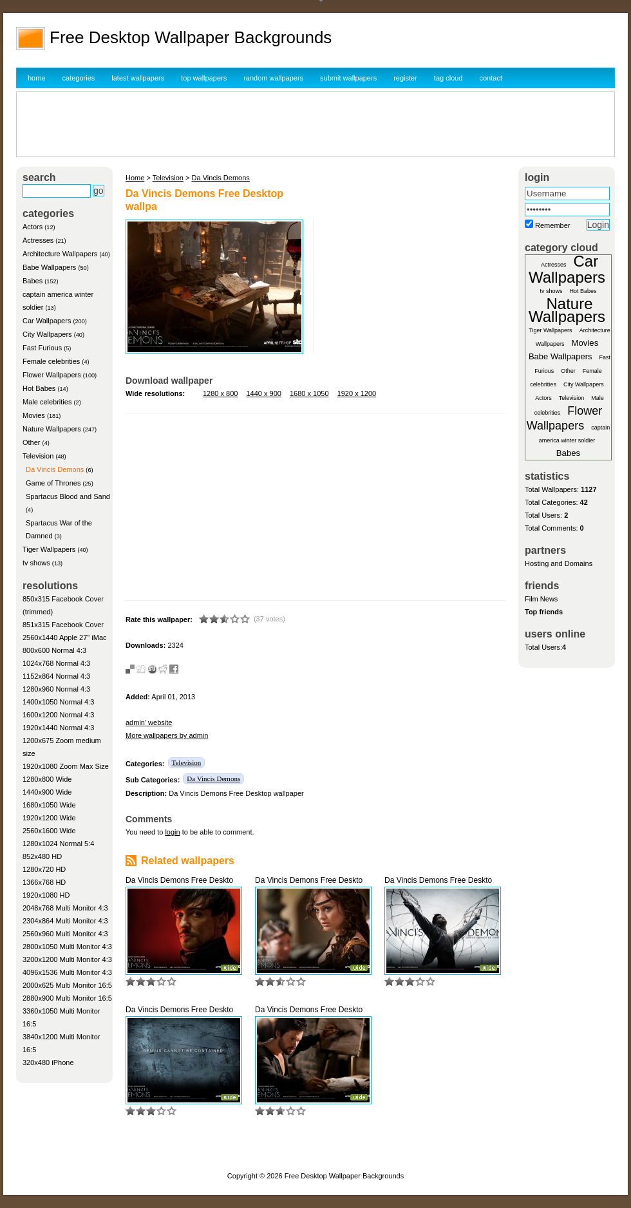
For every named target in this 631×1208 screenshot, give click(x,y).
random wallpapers (273, 78)
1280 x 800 (220, 393)
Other (32, 442)
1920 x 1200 (357, 393)
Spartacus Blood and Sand (68, 496)
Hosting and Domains (558, 563)
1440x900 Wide (47, 792)
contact (491, 78)
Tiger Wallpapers (49, 549)
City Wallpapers (47, 334)
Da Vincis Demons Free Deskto (179, 880)
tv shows (36, 563)
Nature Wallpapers (52, 429)
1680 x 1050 (309, 393)
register (405, 78)
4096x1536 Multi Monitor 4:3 (67, 972)
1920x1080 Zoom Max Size (66, 766)
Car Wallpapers (47, 321)
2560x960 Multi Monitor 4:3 (65, 934)
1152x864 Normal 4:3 (56, 676)
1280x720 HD (44, 869)
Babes (32, 281)
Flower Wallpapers (52, 375)
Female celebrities (51, 361)
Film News (541, 599)
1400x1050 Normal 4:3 (58, 702)
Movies (34, 415)
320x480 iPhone (48, 1062)
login (172, 832)
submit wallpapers (348, 78)
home (37, 78)
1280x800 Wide (47, 779)
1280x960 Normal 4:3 (56, 689)
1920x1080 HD (46, 895)
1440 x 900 (264, 393)
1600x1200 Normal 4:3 (58, 715)
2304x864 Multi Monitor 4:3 (65, 921)
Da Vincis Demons (55, 469)
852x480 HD (42, 856)
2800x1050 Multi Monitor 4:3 (67, 946)
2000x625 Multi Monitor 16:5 (67, 985)
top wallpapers (204, 78)
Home (135, 178)
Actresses (38, 240)
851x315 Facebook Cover (63, 624)
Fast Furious (42, 348)
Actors (32, 227)
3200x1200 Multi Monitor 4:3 (67, 959)
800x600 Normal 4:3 (54, 650)
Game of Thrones (53, 483)
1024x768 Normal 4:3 (56, 663)
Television (38, 456)
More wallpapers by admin (167, 735)
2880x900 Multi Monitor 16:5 (67, 998)
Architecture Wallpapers (60, 254)
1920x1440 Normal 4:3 (58, 727)
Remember (552, 225)
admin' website (149, 722)
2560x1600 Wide (49, 831)
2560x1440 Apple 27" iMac (65, 637)
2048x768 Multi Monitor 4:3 (65, 908)
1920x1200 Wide (49, 818)
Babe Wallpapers (49, 267)
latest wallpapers (137, 78)
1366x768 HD (44, 882)
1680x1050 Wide (49, 805)
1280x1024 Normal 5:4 (58, 843)
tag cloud (448, 78)
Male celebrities (47, 402)
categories (78, 78)
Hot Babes (39, 388)
